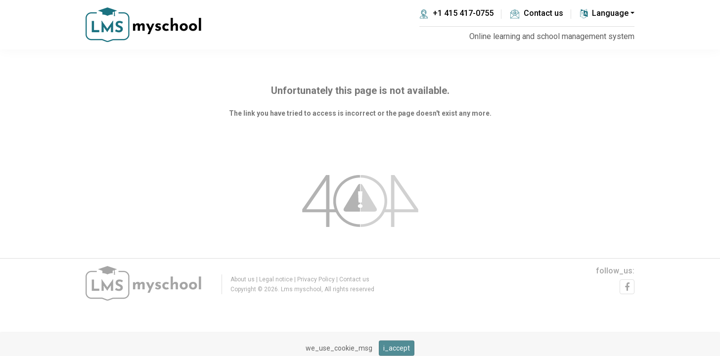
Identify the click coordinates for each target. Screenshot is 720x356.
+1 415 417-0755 (456, 13)
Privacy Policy (316, 279)
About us (242, 279)
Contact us (536, 13)
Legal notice (276, 279)
